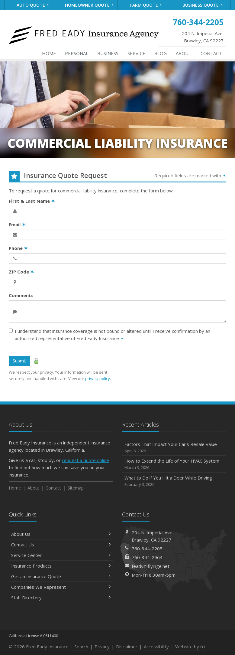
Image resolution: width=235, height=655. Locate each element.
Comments (21, 295)
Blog (160, 53)
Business (107, 53)
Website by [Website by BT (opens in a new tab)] (190, 647)
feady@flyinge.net (150, 566)
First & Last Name (32, 201)
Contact (211, 53)
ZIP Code (21, 272)
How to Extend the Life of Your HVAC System (174, 464)
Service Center (61, 555)
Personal (76, 53)
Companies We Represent (61, 587)
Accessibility (156, 647)
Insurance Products (61, 566)
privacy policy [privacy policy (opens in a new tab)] (97, 378)
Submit (19, 361)
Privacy (102, 647)
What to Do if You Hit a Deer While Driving (174, 481)
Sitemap (76, 488)
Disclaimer (126, 647)
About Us (61, 534)
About (184, 53)
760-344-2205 (147, 548)
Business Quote (202, 5)
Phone (18, 248)
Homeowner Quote (89, 5)
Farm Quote (146, 5)
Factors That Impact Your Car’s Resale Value (174, 447)
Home (49, 53)
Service (136, 53)
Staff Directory (61, 597)
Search (81, 647)
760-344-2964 (147, 557)
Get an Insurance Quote (61, 576)
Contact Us (61, 545)
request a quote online (85, 460)
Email (17, 224)
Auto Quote (33, 5)
